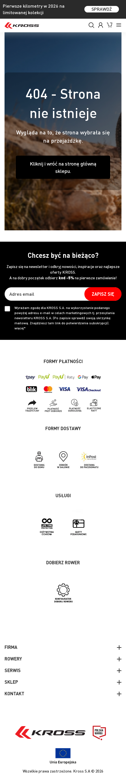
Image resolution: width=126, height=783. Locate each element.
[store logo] (22, 25)
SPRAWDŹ (101, 9)
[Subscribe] (102, 294)
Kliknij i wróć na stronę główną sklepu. (63, 167)
